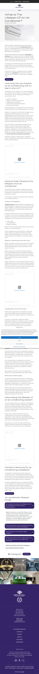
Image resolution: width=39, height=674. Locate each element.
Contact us (9, 79)
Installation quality (9, 204)
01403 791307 (18, 1)
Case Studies (19, 639)
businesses (7, 56)
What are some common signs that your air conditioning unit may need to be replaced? (19, 539)
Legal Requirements (29, 668)
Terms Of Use (20, 668)
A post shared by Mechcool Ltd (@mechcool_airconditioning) (19, 177)
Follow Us (27, 554)
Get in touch (9, 493)
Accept (19, 337)
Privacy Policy (22, 346)
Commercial (19, 631)
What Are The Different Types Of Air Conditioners (17, 545)
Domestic (19, 634)
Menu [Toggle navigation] (19, 10)
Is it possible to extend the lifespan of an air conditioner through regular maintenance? (18, 505)
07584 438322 (26, 1)
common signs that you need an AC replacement (18, 133)
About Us (19, 636)
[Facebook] (19, 660)
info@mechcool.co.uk (19, 621)
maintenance (16, 72)
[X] (23, 660)
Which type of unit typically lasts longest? (16, 532)
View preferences (19, 343)
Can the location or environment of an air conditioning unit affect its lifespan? (19, 526)
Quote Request (19, 642)
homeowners (28, 54)
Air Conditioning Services (19, 629)
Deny (19, 340)
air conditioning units (25, 47)
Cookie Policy (16, 346)
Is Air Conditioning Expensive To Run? (14, 547)
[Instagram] (9, 554)
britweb (22, 672)
